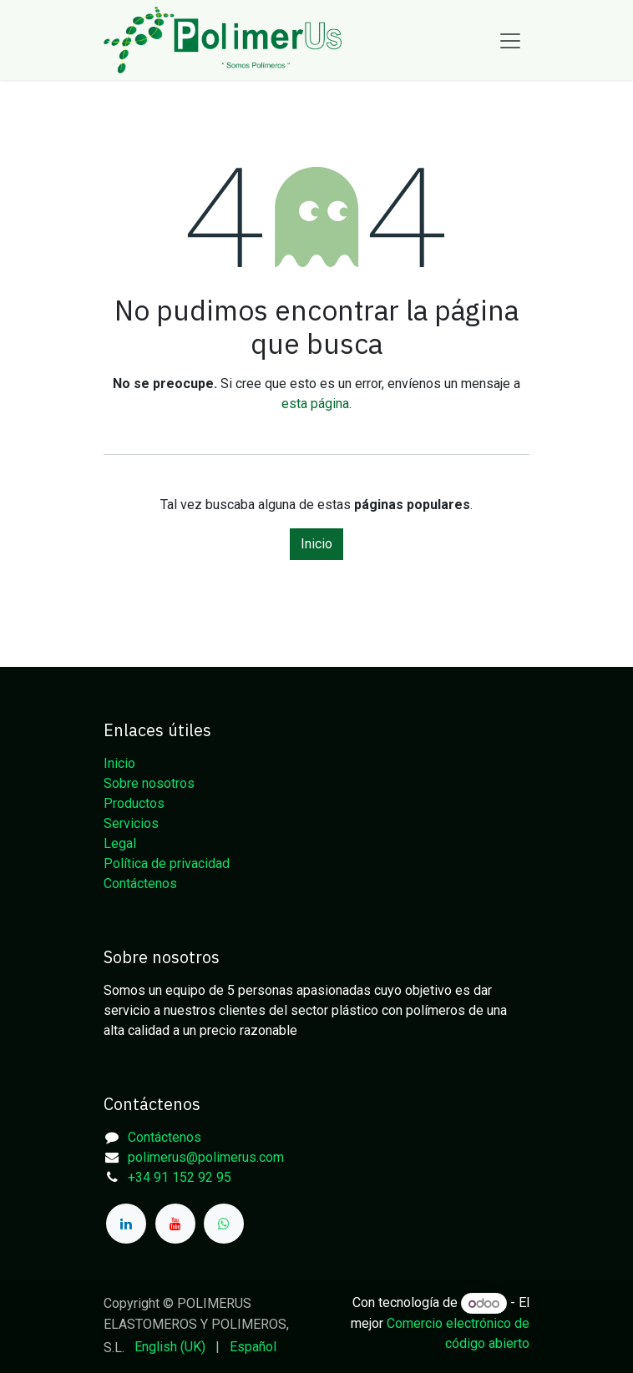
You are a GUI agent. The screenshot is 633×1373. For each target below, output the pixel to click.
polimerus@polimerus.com (206, 1157)
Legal (120, 843)
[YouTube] (175, 1224)
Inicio (316, 544)
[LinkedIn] (126, 1224)
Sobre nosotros (149, 783)
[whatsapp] (224, 1224)
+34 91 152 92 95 (179, 1177)
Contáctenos (140, 883)
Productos (134, 803)
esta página (315, 403)
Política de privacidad (167, 863)
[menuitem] (169, 1347)
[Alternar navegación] (510, 40)
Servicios (131, 823)
